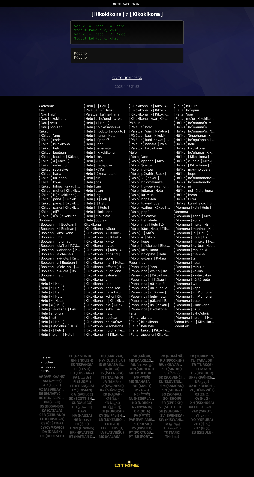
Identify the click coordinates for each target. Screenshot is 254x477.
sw (161, 424)
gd (71, 402)
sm (163, 390)
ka (102, 394)
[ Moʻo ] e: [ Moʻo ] (143, 241)
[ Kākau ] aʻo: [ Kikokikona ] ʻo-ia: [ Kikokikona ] (75, 220)
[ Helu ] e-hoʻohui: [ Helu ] (59, 330)
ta (166, 428)
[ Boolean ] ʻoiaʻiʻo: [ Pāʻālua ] (61, 249)
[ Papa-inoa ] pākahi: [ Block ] (152, 305)
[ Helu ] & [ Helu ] (97, 203)
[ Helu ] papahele (97, 152)
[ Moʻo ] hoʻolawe (142, 220)
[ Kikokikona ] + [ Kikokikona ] (106, 254)
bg (41, 402)
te (165, 432)
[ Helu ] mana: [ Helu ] (100, 139)
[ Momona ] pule (187, 305)
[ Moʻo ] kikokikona (143, 254)
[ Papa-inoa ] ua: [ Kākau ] (149, 309)
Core (126, 3)
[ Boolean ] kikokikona (56, 237)
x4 (197, 402)
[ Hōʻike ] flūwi (185, 203)
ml (133, 369)
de (42, 440)
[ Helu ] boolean (96, 224)
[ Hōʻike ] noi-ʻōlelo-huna (193, 194)
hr (72, 436)
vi (191, 394)
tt (195, 373)
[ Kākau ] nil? (49, 216)
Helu (42, 283)
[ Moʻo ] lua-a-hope (144, 207)
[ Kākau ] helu (49, 152)
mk (131, 364)
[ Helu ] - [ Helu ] (51, 334)
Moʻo (133, 156)
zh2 (196, 432)
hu (103, 360)
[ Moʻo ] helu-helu (143, 224)
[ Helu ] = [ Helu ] (52, 305)
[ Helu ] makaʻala (97, 220)
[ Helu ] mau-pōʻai (98, 169)
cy (42, 431)
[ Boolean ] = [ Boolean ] (57, 228)
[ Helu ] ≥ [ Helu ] (51, 292)
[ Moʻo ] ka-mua (141, 199)
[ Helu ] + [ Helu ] (51, 326)
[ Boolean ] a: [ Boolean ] (58, 266)
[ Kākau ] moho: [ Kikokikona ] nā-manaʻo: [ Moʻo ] (78, 194)
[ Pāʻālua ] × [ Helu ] (99, 114)
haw (82, 415)
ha (74, 419)
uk (191, 381)
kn (106, 407)
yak (195, 415)
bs (42, 410)
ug (193, 377)
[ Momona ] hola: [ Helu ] (193, 241)
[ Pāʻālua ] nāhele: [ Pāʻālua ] (151, 148)
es (73, 369)
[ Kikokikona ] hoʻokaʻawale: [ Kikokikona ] (116, 326)
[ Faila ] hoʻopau (186, 114)
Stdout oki (182, 330)
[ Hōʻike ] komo (185, 199)
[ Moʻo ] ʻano (138, 161)
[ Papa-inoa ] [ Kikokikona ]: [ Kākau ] (157, 279)
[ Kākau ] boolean (52, 156)
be (41, 398)
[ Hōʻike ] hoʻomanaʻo (190, 131)
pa (136, 419)
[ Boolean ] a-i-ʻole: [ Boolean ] (63, 275)
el (71, 360)
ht (71, 441)
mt (135, 390)
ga (73, 398)
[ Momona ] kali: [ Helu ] (192, 211)
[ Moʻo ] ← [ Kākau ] (144, 182)
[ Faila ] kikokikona (143, 326)
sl (161, 386)
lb (101, 424)
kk (105, 398)
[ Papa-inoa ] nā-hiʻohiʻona (150, 292)
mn (133, 373)
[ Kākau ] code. (50, 144)
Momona (181, 216)
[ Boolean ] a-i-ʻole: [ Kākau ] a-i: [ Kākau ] (71, 262)
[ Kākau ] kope (50, 186)
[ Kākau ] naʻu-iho (52, 169)
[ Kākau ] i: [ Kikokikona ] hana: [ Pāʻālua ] (71, 199)
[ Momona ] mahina (189, 258)
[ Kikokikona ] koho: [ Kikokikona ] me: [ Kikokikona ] (124, 300)
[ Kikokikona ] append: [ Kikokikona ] (112, 258)
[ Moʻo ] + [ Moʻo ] (142, 237)
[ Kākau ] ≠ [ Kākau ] (54, 165)
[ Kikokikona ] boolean (101, 321)
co (42, 423)
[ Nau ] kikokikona (52, 122)
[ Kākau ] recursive (53, 173)
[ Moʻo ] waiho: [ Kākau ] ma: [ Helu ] (157, 211)
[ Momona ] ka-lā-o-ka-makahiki (200, 279)
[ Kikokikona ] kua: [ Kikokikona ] (154, 122)
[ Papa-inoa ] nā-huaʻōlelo (149, 288)
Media (135, 3)
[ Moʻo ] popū (139, 216)
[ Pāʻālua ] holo (140, 131)
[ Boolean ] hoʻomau (54, 245)
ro (163, 360)
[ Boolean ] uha (50, 241)
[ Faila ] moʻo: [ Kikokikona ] (195, 122)
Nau (42, 114)
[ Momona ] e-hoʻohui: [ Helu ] (197, 317)
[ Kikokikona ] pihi (97, 283)
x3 (197, 398)
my (137, 394)
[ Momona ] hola (187, 266)
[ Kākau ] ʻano (49, 139)
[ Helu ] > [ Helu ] (51, 288)
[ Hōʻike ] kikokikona (189, 152)
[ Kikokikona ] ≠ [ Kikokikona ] (106, 241)
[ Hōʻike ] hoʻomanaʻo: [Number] (199, 135)
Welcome (46, 110)
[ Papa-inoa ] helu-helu (147, 300)
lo (107, 428)
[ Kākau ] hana (50, 178)
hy (101, 364)
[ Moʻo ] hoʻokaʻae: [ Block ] (150, 249)
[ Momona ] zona (187, 224)
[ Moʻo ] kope (139, 245)
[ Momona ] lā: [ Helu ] (191, 237)
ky (101, 419)
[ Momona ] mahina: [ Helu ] (195, 233)
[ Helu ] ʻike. (93, 161)
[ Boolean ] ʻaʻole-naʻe (56, 258)
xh (192, 407)
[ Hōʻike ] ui (182, 190)
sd (164, 373)
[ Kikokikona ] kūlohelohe (103, 330)
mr (137, 381)
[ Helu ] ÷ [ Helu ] (96, 127)
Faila (133, 317)
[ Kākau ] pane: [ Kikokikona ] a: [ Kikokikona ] (74, 207)
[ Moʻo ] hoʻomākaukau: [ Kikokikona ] (158, 186)
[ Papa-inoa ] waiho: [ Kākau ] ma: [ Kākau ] (162, 275)
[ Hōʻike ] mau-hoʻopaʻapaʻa (195, 173)
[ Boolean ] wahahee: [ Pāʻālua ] (64, 254)
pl (134, 428)
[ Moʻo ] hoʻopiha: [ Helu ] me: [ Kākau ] (159, 258)
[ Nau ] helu (48, 127)
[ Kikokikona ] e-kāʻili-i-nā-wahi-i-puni (114, 313)
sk (161, 381)
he (76, 424)
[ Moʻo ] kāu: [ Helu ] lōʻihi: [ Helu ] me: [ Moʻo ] (164, 233)
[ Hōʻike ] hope (185, 178)
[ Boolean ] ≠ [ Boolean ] (57, 233)
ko (105, 411)
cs (43, 427)
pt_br (134, 441)
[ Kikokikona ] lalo (97, 288)
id (100, 369)
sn (164, 394)
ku (103, 415)
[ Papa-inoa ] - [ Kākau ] (147, 283)
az (41, 393)
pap (132, 424)
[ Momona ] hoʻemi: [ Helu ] (195, 321)
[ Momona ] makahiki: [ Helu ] (197, 228)
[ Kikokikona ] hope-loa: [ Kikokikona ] (113, 292)
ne (136, 398)
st (161, 411)
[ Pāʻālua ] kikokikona (145, 152)
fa (75, 381)
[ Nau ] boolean (51, 131)
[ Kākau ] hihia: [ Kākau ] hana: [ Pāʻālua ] (70, 190)
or (136, 415)
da (44, 436)
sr (163, 407)
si (166, 377)
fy (74, 394)
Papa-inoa (137, 266)
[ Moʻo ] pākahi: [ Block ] (147, 178)
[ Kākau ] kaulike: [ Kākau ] (59, 161)
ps (134, 432)
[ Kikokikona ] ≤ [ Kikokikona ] (151, 110)
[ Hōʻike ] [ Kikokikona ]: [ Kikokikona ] (203, 169)
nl (131, 402)
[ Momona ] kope (187, 292)
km (108, 402)
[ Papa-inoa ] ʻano (143, 271)
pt (131, 436)
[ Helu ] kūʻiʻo (94, 173)
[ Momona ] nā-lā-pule (192, 283)
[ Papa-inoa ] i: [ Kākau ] (147, 296)
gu (74, 411)
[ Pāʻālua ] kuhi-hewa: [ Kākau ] (153, 144)
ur (197, 386)
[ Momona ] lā (185, 262)
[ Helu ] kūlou (94, 165)
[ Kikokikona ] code (98, 262)
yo (193, 424)
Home (117, 3)
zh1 (197, 428)
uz (191, 390)
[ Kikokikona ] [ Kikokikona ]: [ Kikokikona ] (116, 296)
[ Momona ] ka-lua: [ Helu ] (195, 249)
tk (192, 360)
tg (166, 436)
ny (134, 411)
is (102, 377)
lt (103, 432)
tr (194, 369)
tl (193, 364)
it (102, 381)
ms (131, 386)
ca (44, 414)
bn (46, 406)
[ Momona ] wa (185, 288)
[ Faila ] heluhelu (142, 330)
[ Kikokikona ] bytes (99, 249)
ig (106, 373)
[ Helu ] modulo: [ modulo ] (104, 135)
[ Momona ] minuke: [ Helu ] (195, 245)
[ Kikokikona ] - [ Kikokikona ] (106, 305)
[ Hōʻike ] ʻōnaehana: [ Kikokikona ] (201, 139)
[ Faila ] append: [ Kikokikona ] (152, 338)
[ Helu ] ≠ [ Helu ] (52, 309)
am (45, 385)
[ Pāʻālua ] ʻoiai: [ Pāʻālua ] (149, 135)
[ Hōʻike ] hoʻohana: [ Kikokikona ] (200, 156)
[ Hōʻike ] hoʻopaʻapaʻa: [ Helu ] (197, 144)
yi (197, 419)
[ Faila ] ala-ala (141, 321)
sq (165, 402)
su (161, 415)
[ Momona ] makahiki (190, 254)
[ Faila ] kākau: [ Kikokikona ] (151, 334)
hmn (74, 432)
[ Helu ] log (92, 199)
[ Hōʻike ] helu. (185, 148)
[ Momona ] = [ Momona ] (194, 296)
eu (72, 377)
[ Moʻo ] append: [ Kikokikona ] (152, 165)
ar (45, 389)
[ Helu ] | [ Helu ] (96, 207)
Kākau (44, 135)
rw (162, 369)
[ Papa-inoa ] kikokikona (148, 313)
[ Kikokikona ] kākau (99, 233)
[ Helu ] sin (92, 182)
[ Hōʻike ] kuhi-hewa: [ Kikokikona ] (201, 207)
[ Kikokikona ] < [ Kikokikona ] (106, 338)
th (167, 441)
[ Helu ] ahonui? (51, 317)
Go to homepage (127, 82)
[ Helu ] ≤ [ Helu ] (51, 300)
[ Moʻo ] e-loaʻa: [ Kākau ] (148, 262)
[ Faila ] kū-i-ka (186, 110)
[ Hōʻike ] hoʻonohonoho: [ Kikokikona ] (204, 182)
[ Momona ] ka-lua (188, 275)
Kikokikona (92, 228)
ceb (42, 419)
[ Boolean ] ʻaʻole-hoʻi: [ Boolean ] (65, 271)
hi (77, 428)
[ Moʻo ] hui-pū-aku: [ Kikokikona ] (155, 190)
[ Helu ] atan (93, 194)
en (73, 364)
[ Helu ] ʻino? (93, 148)
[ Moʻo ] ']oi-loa (141, 169)
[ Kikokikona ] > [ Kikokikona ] (151, 114)
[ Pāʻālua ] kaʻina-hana (101, 118)
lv (102, 436)
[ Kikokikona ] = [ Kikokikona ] (106, 237)
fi (74, 386)
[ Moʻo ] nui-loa (141, 173)
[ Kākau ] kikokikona (54, 148)
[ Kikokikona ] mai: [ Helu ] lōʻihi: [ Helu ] (114, 266)
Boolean (45, 224)
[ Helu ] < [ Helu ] (51, 296)
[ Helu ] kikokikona (98, 216)
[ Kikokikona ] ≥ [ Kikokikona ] (151, 118)
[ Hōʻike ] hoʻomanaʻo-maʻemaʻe (199, 127)
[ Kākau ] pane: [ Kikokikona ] (61, 203)
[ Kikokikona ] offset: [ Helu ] (106, 271)
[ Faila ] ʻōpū (183, 118)
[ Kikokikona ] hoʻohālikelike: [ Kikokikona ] (117, 334)
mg (101, 441)
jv (102, 390)
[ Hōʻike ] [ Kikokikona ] (191, 161)
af (41, 381)
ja (105, 386)
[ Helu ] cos (92, 186)
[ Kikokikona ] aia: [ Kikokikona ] (108, 309)
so (164, 398)
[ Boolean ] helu (51, 279)
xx (191, 411)
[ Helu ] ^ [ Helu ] (96, 211)
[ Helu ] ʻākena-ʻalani (100, 178)
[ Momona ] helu (187, 313)
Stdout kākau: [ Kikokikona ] (195, 326)
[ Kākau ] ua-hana (53, 182)
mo (131, 377)
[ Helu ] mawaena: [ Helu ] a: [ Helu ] (67, 313)
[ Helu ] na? (47, 321)
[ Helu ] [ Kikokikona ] (100, 156)
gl (74, 407)
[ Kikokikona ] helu (98, 317)
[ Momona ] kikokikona (191, 309)
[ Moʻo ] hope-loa (142, 203)
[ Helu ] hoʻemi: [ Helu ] (56, 338)
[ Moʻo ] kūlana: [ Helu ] (147, 194)
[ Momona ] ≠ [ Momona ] (194, 300)
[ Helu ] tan (92, 190)
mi (135, 360)
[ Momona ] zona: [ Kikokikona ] (198, 220)
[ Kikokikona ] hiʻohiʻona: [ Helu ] (109, 275)
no (134, 407)
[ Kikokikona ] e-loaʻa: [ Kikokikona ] (111, 279)
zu (194, 436)
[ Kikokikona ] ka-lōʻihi (101, 245)
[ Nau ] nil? (47, 118)
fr (72, 390)
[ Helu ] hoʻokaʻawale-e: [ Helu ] (108, 131)
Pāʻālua (135, 127)
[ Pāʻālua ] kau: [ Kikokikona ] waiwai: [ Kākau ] (165, 139)
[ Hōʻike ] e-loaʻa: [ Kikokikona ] (198, 165)
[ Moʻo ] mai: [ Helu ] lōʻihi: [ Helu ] (155, 228)
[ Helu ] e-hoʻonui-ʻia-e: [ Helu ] (108, 122)
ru (162, 364)
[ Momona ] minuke (189, 271)
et (76, 373)
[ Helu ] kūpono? (96, 144)
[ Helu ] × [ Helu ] (96, 110)
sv (162, 419)
